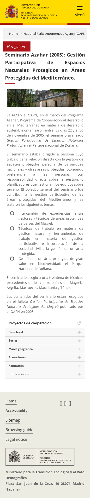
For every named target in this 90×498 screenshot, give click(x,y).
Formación (16, 366)
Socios (13, 340)
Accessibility (16, 410)
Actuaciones (17, 357)
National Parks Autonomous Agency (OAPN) (55, 33)
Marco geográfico (21, 349)
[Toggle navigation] (78, 11)
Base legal (16, 332)
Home (13, 33)
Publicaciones (19, 374)
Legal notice (16, 439)
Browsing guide (19, 429)
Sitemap (13, 420)
